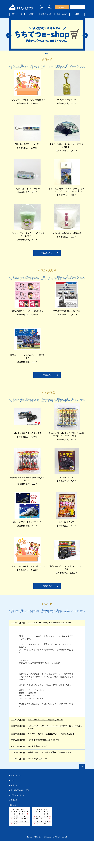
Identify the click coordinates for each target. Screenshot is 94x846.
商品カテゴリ (17, 14)
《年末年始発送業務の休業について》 (44, 745)
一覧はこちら (47, 255)
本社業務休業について (37, 751)
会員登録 (62, 7)
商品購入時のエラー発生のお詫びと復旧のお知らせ (49, 757)
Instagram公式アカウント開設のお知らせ (45, 724)
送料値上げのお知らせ (37, 763)
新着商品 (32, 14)
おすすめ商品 (62, 14)
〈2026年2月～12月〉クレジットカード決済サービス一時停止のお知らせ (55, 732)
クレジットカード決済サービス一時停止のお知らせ (49, 627)
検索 (77, 14)
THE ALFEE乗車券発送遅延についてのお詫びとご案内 (51, 739)
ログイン (77, 7)
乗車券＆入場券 (47, 14)
